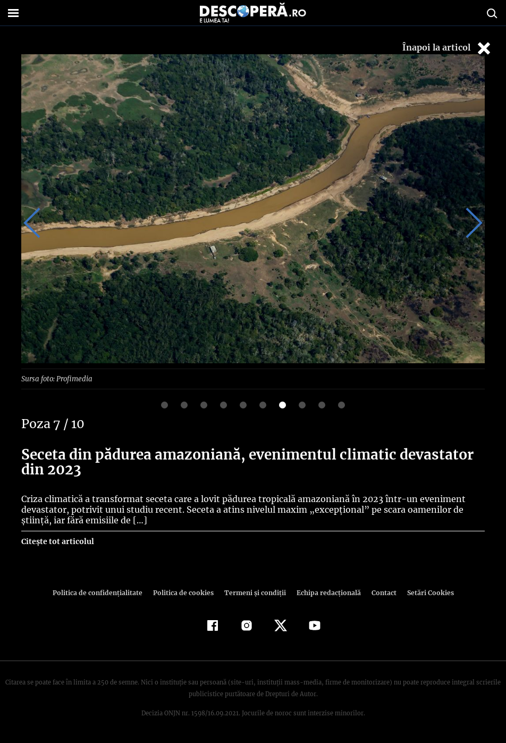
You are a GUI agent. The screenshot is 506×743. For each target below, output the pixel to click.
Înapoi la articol (447, 48)
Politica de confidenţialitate (102, 592)
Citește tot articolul (57, 541)
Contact (379, 592)
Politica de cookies (184, 592)
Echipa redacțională (325, 592)
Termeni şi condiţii (253, 592)
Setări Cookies (424, 592)
